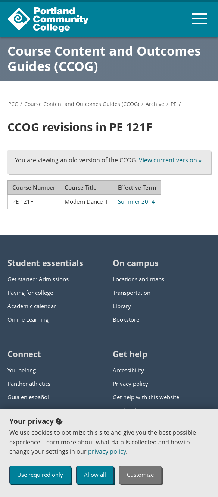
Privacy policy (130, 383)
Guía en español (28, 397)
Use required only (40, 474)
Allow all (95, 474)
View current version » (170, 160)
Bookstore (126, 319)
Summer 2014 (136, 201)
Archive (155, 103)
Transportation (131, 292)
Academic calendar (31, 306)
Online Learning (28, 319)
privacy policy (107, 451)
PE (174, 103)
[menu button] (199, 18)
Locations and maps (138, 279)
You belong (21, 370)
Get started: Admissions (38, 279)
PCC (13, 103)
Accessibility (128, 370)
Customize (140, 474)
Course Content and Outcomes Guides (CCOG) (104, 58)
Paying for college (30, 292)
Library (122, 306)
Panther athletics (28, 383)
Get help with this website (146, 397)
